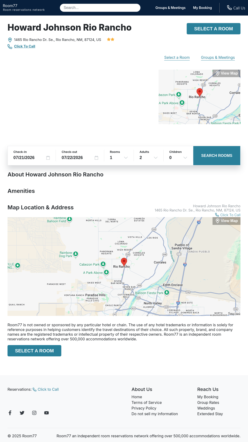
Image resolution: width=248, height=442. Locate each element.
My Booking (202, 7)
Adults (144, 152)
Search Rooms (216, 156)
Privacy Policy (144, 408)
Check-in (20, 152)
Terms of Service (147, 402)
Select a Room (213, 28)
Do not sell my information (155, 413)
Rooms (115, 152)
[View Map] (226, 221)
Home (137, 396)
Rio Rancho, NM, (70, 39)
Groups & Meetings (170, 7)
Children (175, 152)
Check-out (69, 152)
